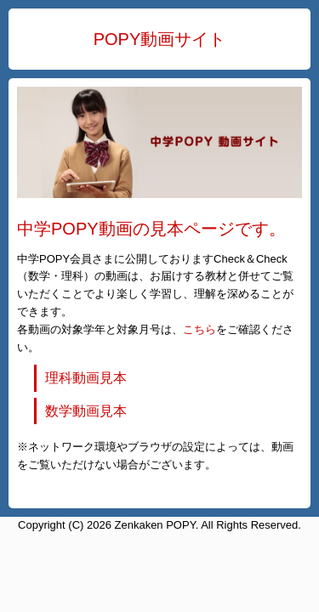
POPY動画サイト (160, 39)
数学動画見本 (86, 411)
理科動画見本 (86, 378)
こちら (199, 329)
